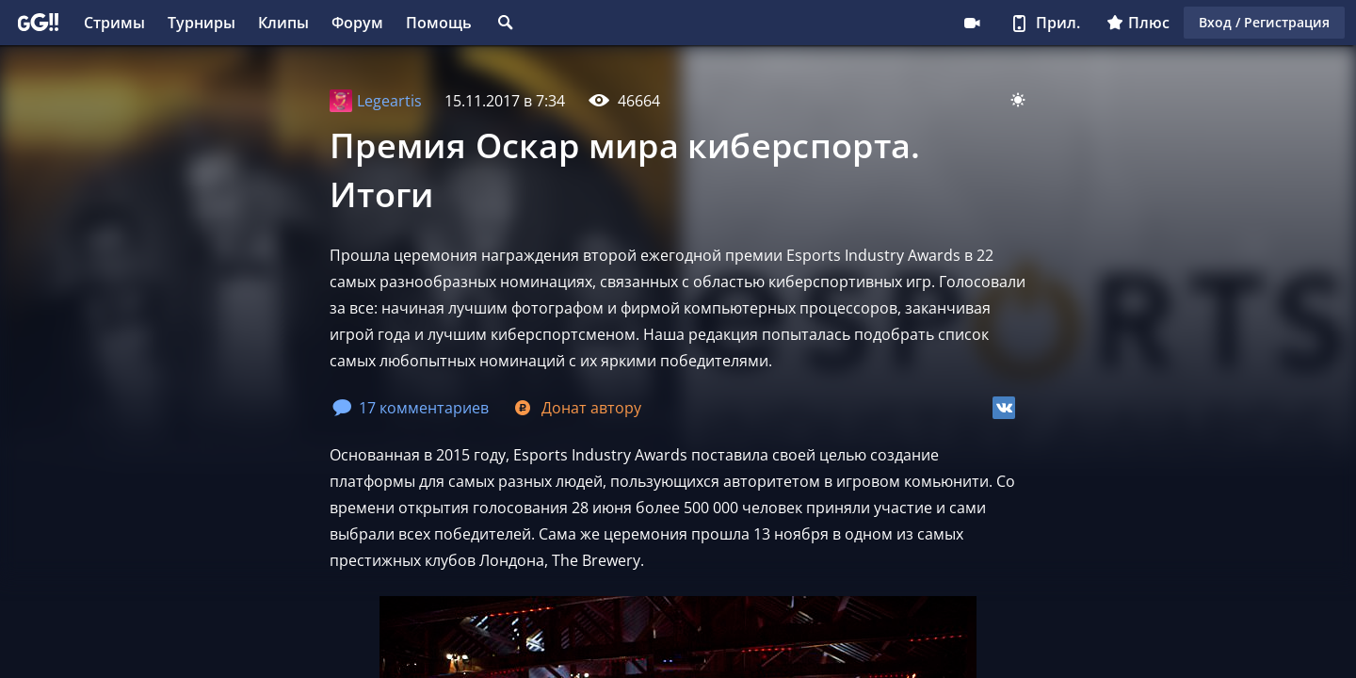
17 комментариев (410, 407)
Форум (357, 22)
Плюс (1138, 22)
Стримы (114, 22)
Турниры (201, 22)
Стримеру (971, 22)
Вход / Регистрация (1264, 22)
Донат (576, 407)
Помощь (439, 22)
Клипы (283, 22)
